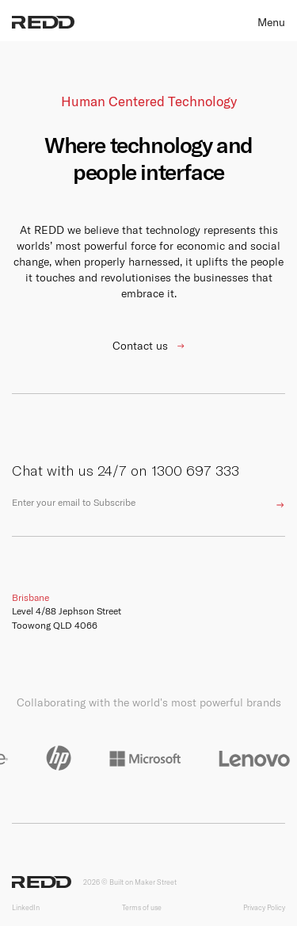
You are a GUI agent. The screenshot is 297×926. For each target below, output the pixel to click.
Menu (271, 22)
